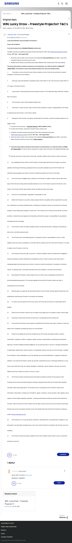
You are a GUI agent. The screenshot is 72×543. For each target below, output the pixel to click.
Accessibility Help (7, 523)
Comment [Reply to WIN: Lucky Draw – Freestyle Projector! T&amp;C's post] (63, 454)
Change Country (7, 537)
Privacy (3, 530)
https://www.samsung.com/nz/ (59, 52)
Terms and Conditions (9, 527)
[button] (66, 34)
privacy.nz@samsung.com (19, 414)
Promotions (23, 37)
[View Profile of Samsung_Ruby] (12, 34)
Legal (3, 533)
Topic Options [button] (66, 18)
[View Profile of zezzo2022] (15, 471)
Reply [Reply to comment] (59, 483)
